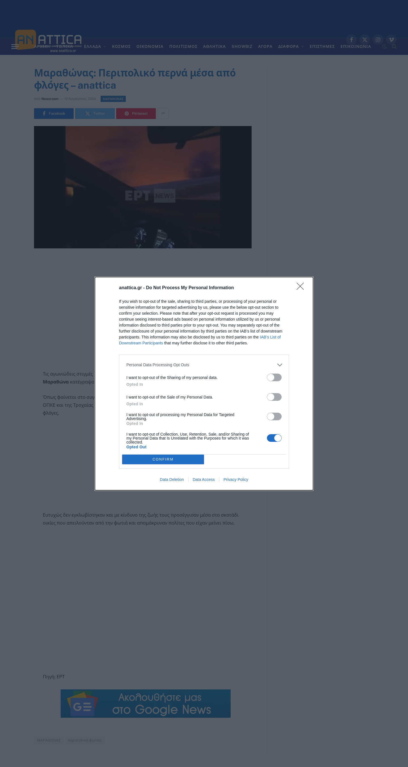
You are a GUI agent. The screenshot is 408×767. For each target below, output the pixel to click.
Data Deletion (172, 479)
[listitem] (204, 365)
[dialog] (204, 383)
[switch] (274, 377)
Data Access (204, 479)
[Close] (302, 288)
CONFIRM (163, 459)
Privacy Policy (236, 479)
